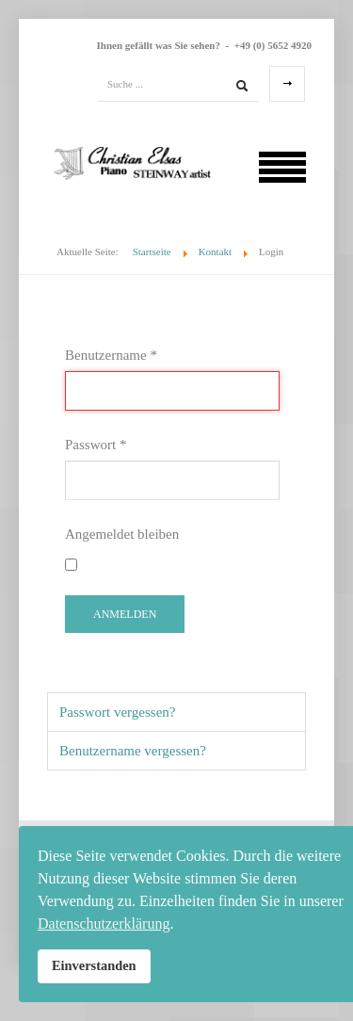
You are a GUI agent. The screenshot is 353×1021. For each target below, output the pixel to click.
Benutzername (111, 355)
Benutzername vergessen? (132, 750)
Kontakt (215, 251)
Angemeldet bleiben (122, 534)
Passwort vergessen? (117, 712)
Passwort (95, 444)
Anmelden (124, 614)
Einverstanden (94, 965)
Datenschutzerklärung (103, 924)
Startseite (152, 251)
